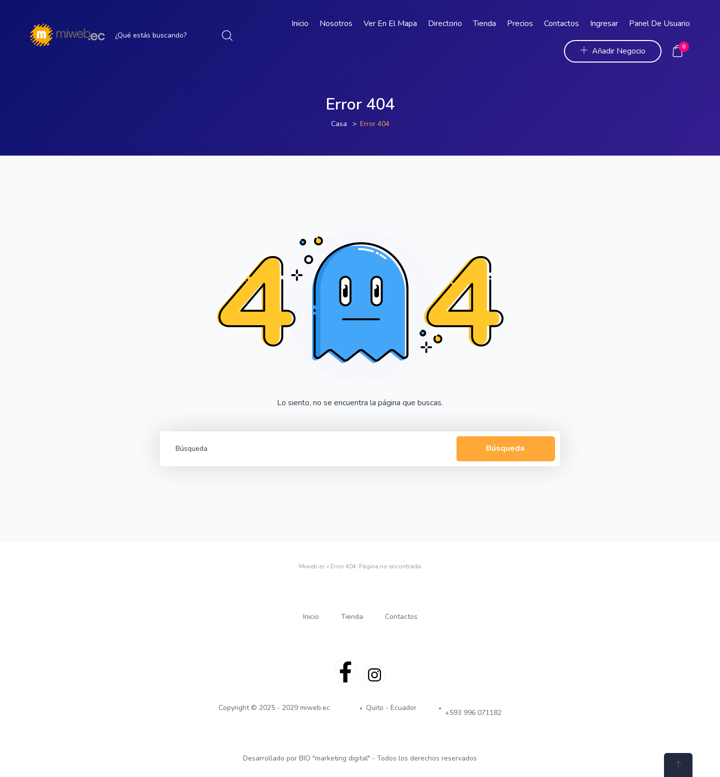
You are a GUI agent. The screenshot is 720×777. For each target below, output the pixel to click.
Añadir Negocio (613, 51)
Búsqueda (505, 448)
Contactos (561, 23)
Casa (339, 124)
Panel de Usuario (659, 23)
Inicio (300, 23)
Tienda (484, 23)
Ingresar (604, 23)
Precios (520, 23)
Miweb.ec (312, 566)
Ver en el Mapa (390, 23)
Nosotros (336, 23)
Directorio (445, 23)
